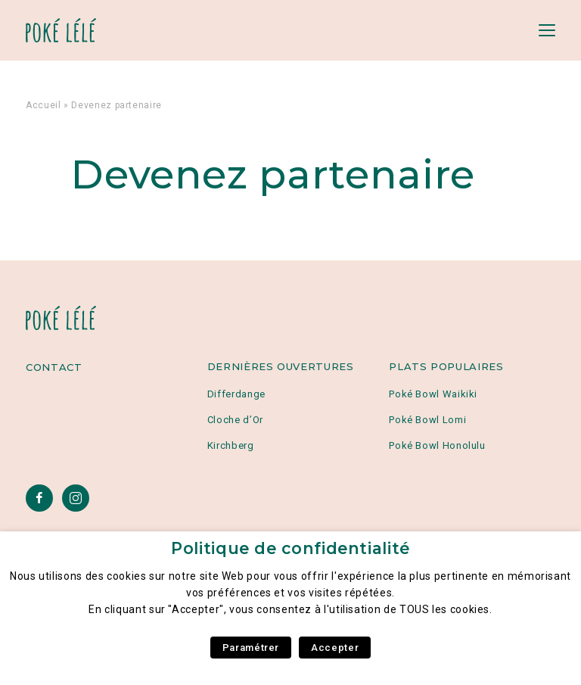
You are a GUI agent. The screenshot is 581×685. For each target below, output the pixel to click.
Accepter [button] (335, 647)
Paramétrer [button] (250, 647)
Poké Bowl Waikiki (433, 394)
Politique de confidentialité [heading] (290, 548)
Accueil (43, 105)
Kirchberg (230, 445)
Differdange (236, 394)
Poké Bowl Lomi (427, 419)
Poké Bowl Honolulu (437, 445)
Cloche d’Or (235, 419)
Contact (54, 367)
